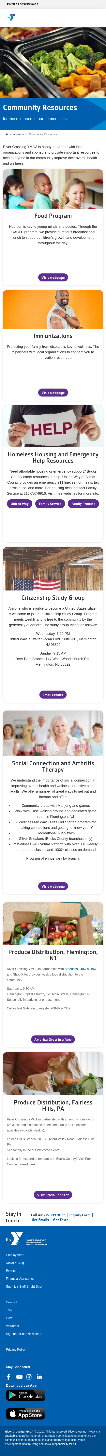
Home (8, 134)
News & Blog (15, 1263)
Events (11, 1270)
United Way (20, 504)
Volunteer (12, 1326)
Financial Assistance (20, 1278)
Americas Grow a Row (80, 969)
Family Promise (83, 504)
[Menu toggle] (100, 17)
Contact (11, 1302)
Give (9, 1318)
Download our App (21, 1385)
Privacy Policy (16, 1349)
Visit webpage (53, 277)
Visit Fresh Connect (53, 1195)
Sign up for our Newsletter (24, 1334)
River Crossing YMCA (22, 4)
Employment (14, 1255)
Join (9, 1310)
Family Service (50, 504)
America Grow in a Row (53, 1039)
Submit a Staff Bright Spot (24, 1286)
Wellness (18, 134)
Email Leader (53, 694)
